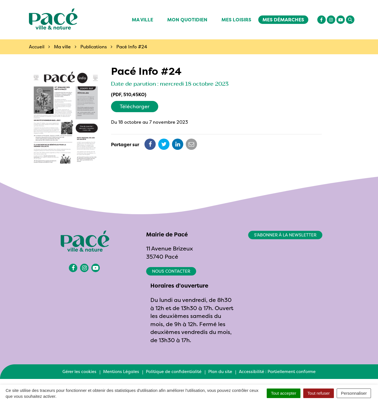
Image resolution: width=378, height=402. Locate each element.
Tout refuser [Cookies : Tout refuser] (318, 393)
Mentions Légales (121, 371)
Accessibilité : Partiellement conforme (277, 371)
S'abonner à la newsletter (285, 235)
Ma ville (142, 19)
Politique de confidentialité (174, 371)
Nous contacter (171, 271)
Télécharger (135, 106)
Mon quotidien (187, 19)
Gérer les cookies (79, 371)
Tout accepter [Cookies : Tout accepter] (283, 393)
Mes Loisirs (236, 19)
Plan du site (220, 371)
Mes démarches (283, 19)
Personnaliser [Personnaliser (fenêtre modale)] (354, 393)
